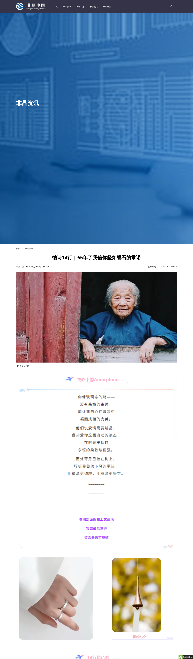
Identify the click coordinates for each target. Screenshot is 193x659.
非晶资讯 (29, 248)
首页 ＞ (20, 248)
